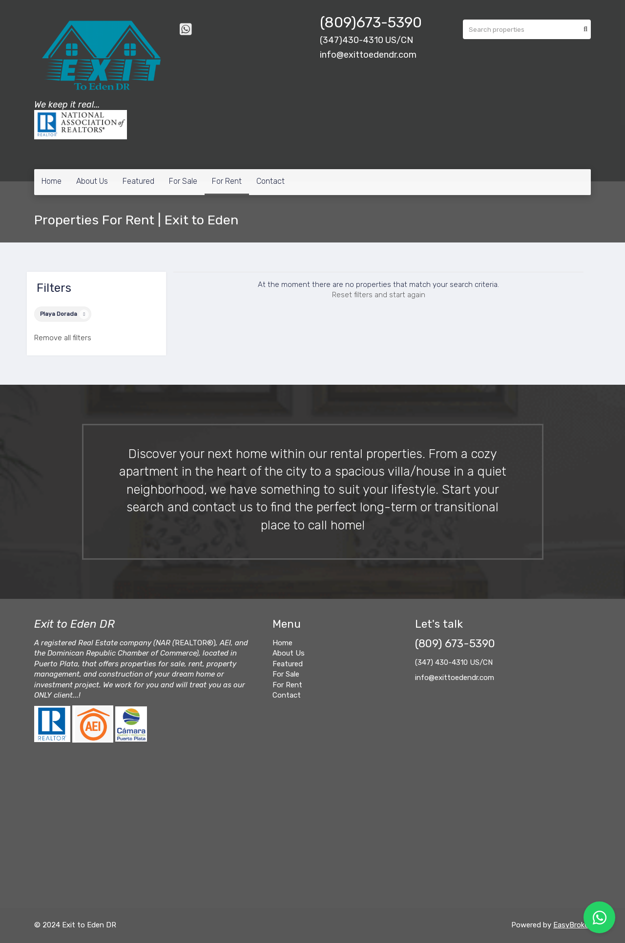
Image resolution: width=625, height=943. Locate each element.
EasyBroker (572, 925)
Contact (270, 181)
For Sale (183, 181)
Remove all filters (62, 337)
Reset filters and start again (378, 294)
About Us (92, 181)
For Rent (227, 181)
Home (52, 181)
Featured (138, 181)
